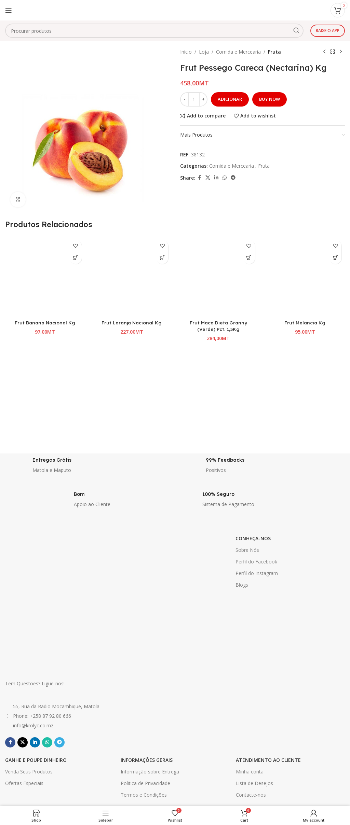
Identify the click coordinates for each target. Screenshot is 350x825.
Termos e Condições (144, 688)
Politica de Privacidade (145, 676)
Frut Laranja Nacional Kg (131, 323)
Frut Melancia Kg (305, 323)
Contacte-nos (251, 688)
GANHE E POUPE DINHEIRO (36, 652)
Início (186, 51)
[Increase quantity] (203, 99)
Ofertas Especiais (24, 676)
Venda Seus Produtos (29, 664)
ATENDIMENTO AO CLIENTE (268, 652)
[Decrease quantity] (184, 99)
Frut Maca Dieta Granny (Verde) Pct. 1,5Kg (218, 326)
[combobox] (154, 31)
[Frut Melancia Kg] (305, 277)
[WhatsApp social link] (224, 177)
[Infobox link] (88, 467)
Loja (204, 51)
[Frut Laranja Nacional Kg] (132, 277)
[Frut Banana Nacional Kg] (45, 277)
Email (261, 803)
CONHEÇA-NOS (253, 538)
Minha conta (250, 664)
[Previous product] (324, 52)
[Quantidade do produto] (194, 99)
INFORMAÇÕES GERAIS (147, 652)
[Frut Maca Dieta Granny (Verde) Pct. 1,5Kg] (218, 277)
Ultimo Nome (261, 766)
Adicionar (230, 99)
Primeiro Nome (261, 730)
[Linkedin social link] (216, 177)
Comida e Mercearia (238, 51)
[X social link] (207, 177)
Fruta (274, 51)
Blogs (241, 585)
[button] (76, 258)
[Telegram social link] (233, 177)
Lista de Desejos (254, 676)
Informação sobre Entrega (150, 664)
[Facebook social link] (199, 177)
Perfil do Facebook (256, 561)
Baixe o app (327, 30)
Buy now (269, 99)
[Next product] (341, 52)
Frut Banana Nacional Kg (45, 323)
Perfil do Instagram (256, 573)
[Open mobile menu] (8, 10)
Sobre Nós (247, 550)
